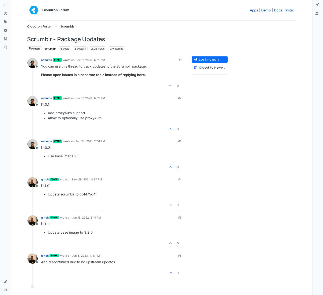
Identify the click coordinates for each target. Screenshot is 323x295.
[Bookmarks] (5, 39)
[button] (5, 281)
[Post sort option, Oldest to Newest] (210, 67)
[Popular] (5, 30)
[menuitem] (317, 5)
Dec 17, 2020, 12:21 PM (90, 60)
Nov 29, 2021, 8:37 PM (87, 179)
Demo (266, 10)
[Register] (317, 13)
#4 (179, 179)
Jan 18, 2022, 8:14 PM (86, 217)
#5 (179, 217)
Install (289, 10)
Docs (278, 10)
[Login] (317, 5)
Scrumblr (50, 48)
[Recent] (5, 13)
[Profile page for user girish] (32, 182)
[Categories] (5, 5)
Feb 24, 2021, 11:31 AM (90, 141)
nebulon (46, 60)
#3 (179, 141)
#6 (179, 255)
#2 (179, 98)
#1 (180, 60)
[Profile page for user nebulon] (32, 63)
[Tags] (5, 22)
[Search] (5, 47)
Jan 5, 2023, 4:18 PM (86, 255)
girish (45, 179)
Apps (254, 10)
